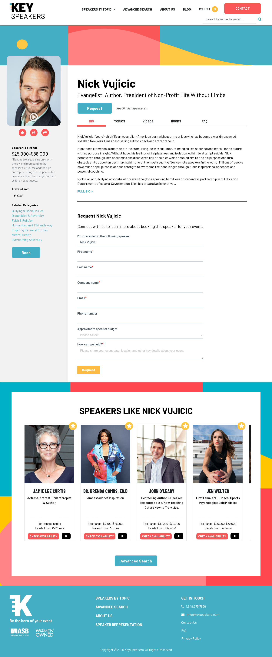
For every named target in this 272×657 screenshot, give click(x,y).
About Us (167, 9)
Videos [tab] (148, 121)
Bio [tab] (91, 121)
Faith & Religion (22, 220)
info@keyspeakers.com (203, 614)
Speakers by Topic (112, 598)
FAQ (184, 630)
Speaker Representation (118, 624)
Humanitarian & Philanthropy (32, 225)
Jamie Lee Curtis (49, 491)
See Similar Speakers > (131, 108)
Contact (242, 8)
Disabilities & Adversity (28, 215)
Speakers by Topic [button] (97, 9)
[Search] (229, 19)
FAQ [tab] (204, 121)
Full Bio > (85, 191)
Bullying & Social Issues (28, 211)
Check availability (44, 536)
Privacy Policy (191, 638)
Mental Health (21, 235)
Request (94, 108)
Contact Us (189, 622)
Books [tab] (176, 121)
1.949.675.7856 (196, 606)
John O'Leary (161, 491)
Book (26, 252)
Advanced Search (137, 9)
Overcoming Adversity (27, 239)
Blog (187, 9)
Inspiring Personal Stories (30, 230)
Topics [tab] (119, 121)
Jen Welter (218, 491)
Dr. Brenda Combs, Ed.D (105, 491)
